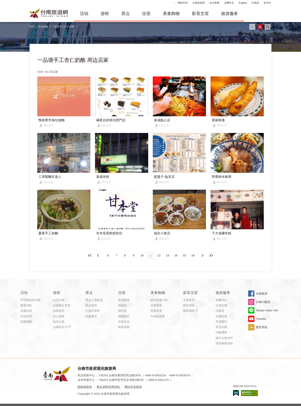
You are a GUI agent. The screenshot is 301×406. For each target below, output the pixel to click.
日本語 (255, 2)
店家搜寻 (156, 305)
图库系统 (189, 310)
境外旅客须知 (224, 343)
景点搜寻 (91, 305)
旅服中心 (221, 300)
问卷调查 (221, 332)
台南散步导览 (61, 305)
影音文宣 (200, 13)
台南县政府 (198, 2)
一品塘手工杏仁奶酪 (63, 26)
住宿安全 (124, 321)
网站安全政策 (133, 386)
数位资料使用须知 (108, 386)
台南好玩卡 (60, 327)
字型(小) (252, 27)
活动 (84, 13)
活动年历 (26, 316)
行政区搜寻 (92, 310)
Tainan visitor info (267, 310)
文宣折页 (189, 300)
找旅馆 (122, 305)
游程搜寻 (58, 310)
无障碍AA (249, 393)
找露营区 (124, 316)
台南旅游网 (49, 14)
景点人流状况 (94, 300)
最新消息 (26, 305)
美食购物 (171, 13)
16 (193, 255)
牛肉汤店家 (157, 316)
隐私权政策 (85, 386)
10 (142, 255)
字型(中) (260, 27)
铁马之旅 (58, 321)
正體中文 (229, 2)
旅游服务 (229, 13)
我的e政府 (236, 393)
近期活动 (26, 310)
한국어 (267, 2)
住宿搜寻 (124, 300)
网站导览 (183, 2)
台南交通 (221, 305)
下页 (98, 255)
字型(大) (267, 27)
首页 (32, 26)
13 (167, 255)
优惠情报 (26, 321)
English (243, 2)
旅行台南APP (224, 338)
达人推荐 (58, 316)
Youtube (261, 318)
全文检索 (214, 2)
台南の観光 (263, 301)
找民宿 (122, 310)
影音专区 (189, 305)
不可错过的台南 (30, 300)
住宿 (146, 13)
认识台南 (58, 300)
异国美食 (156, 310)
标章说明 (124, 327)
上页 (202, 255)
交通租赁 (221, 316)
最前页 (90, 255)
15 (184, 255)
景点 (125, 13)
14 (176, 255)
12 (159, 255)
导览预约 (221, 321)
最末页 (211, 255)
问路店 (220, 310)
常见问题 (221, 327)
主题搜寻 (91, 316)
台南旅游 (261, 293)
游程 (105, 13)
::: (174, 2)
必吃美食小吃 (159, 300)
